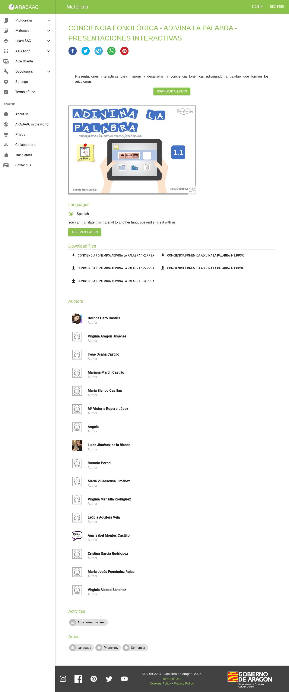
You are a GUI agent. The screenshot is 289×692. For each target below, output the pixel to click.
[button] (72, 51)
